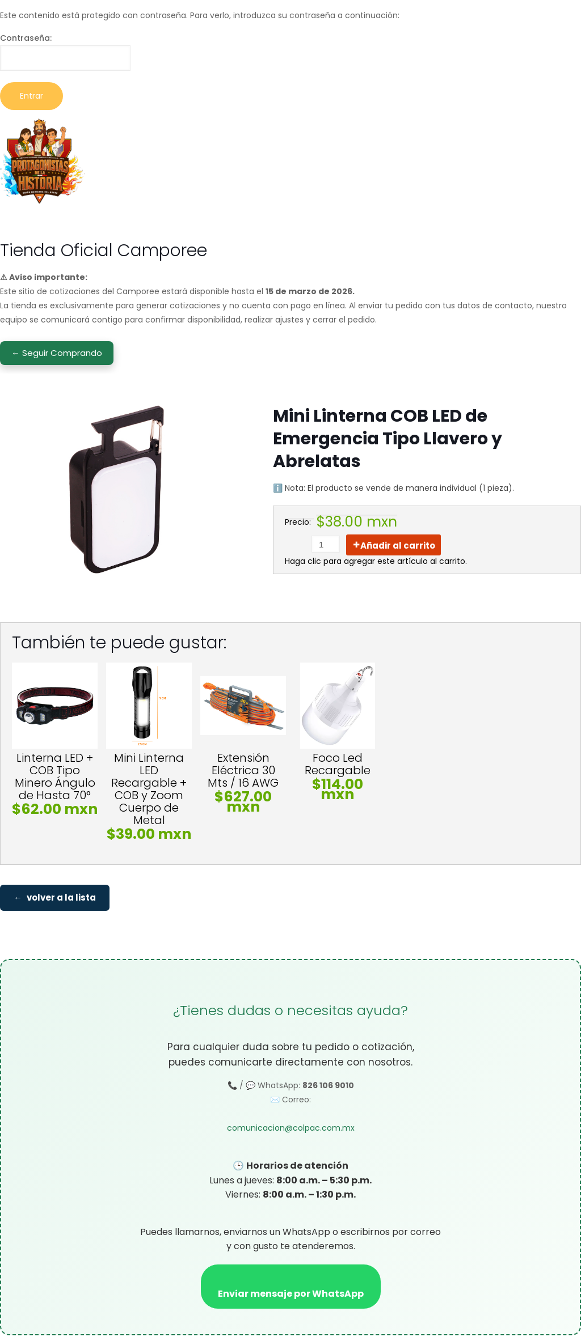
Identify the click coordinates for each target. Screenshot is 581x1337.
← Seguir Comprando (56, 353)
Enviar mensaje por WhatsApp (291, 1295)
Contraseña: (65, 51)
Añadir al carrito (397, 545)
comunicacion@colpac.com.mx (291, 1130)
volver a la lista (61, 899)
